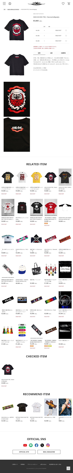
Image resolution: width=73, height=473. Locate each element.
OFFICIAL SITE (24, 452)
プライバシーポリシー (32, 464)
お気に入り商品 (63, 3)
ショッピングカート (69, 3)
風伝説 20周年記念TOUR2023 (13, 9)
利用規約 (23, 464)
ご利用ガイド (15, 464)
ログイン (10, 3)
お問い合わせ (43, 464)
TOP (4, 9)
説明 (39, 53)
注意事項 (63, 53)
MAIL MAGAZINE (49, 452)
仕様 (51, 53)
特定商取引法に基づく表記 (55, 464)
